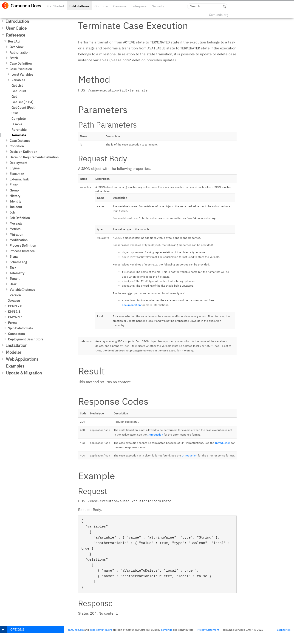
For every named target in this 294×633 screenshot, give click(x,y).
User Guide (16, 28)
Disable (16, 124)
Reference (15, 35)
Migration (16, 234)
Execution (17, 174)
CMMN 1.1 (15, 317)
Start (14, 113)
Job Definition (20, 218)
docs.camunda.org (101, 629)
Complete (18, 119)
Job (12, 212)
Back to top (284, 629)
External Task (19, 179)
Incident (16, 207)
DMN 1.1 (14, 312)
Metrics (15, 229)
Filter (13, 185)
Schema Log (18, 262)
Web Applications (22, 359)
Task (13, 267)
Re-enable (19, 130)
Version (15, 295)
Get (14, 96)
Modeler (13, 352)
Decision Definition (23, 152)
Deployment (18, 163)
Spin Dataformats (20, 328)
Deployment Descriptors (25, 339)
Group (14, 190)
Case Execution (21, 69)
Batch (14, 58)
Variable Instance (22, 290)
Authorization (19, 52)
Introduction (17, 21)
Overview (16, 47)
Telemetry (17, 273)
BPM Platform (79, 6)
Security (158, 6)
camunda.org (76, 629)
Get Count (18, 91)
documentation (131, 305)
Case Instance (20, 141)
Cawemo (119, 6)
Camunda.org (218, 15)
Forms (12, 323)
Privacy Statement (208, 629)
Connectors (16, 334)
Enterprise (139, 6)
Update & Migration (24, 373)
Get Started (55, 6)
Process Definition (23, 245)
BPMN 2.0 (15, 306)
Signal (14, 256)
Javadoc (14, 301)
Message (16, 223)
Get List (17, 85)
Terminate (18, 135)
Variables (18, 80)
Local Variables (22, 74)
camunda (166, 629)
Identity (15, 201)
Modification (19, 240)
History (15, 196)
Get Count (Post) (23, 108)
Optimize (101, 6)
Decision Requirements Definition (34, 157)
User (13, 284)
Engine (15, 168)
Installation (16, 345)
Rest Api (14, 41)
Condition (17, 146)
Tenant (15, 279)
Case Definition (21, 63)
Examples (15, 366)
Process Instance (22, 251)
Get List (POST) (22, 102)
